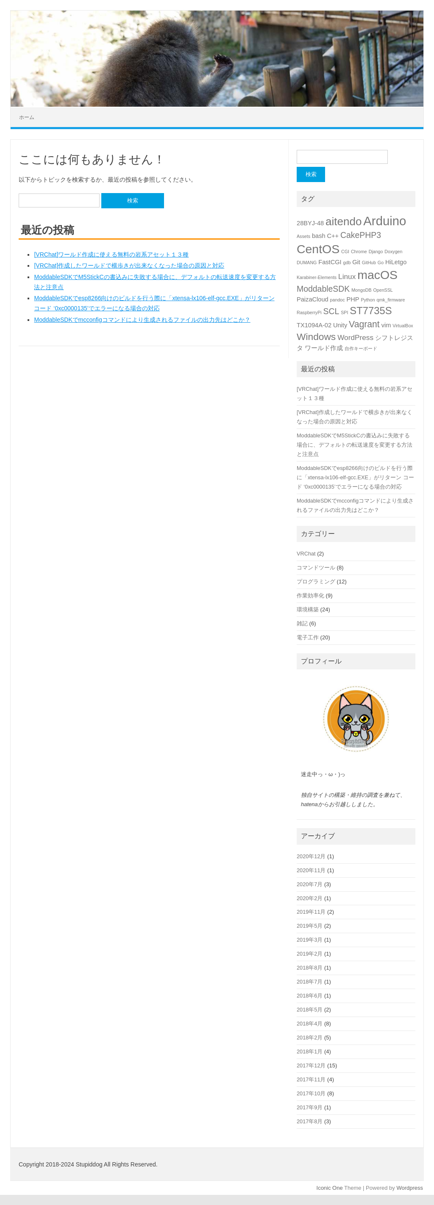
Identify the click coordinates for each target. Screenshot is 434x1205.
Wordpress (409, 1188)
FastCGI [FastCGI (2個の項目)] (329, 262)
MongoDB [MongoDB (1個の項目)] (361, 290)
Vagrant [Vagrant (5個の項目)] (364, 324)
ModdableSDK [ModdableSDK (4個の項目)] (323, 288)
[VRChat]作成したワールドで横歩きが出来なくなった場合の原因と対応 (129, 265)
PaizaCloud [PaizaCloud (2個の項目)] (312, 299)
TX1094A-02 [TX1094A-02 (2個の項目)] (314, 325)
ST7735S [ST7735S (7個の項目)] (371, 310)
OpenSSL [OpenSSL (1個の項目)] (383, 290)
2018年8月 (310, 968)
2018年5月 (310, 1009)
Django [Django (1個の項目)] (376, 251)
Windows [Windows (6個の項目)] (316, 336)
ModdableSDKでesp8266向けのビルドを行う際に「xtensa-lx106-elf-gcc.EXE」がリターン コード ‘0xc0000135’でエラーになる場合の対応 (355, 477)
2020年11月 (311, 870)
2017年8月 (310, 1121)
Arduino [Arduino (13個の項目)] (384, 221)
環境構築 (308, 609)
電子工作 (308, 637)
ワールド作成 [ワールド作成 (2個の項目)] (324, 348)
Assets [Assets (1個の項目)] (303, 236)
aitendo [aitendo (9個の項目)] (344, 221)
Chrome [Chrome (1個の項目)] (359, 251)
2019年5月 (310, 926)
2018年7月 (310, 981)
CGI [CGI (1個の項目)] (345, 251)
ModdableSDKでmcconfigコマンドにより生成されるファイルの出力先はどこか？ (142, 319)
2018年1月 (310, 1051)
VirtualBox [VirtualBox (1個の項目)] (402, 325)
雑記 (302, 623)
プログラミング (316, 581)
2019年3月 (310, 940)
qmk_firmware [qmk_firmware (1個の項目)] (390, 299)
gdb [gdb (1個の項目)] (347, 262)
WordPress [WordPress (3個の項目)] (355, 337)
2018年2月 (310, 1037)
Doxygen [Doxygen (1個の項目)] (393, 251)
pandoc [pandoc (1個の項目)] (337, 299)
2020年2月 (310, 898)
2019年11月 (311, 912)
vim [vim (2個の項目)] (386, 325)
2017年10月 (311, 1093)
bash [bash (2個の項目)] (319, 235)
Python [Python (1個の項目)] (368, 299)
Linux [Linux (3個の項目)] (347, 276)
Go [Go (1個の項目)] (381, 262)
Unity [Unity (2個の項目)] (340, 325)
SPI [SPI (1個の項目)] (344, 312)
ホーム (26, 117)
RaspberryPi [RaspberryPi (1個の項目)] (309, 312)
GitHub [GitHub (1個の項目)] (369, 262)
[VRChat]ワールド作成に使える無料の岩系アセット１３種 (111, 254)
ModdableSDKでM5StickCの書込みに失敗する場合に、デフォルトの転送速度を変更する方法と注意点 (354, 444)
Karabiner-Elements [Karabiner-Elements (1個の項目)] (317, 277)
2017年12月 (311, 1065)
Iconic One (330, 1188)
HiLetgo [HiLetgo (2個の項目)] (395, 262)
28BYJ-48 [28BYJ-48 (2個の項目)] (310, 223)
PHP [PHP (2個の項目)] (352, 299)
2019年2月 (310, 954)
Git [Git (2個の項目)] (356, 262)
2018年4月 (310, 1023)
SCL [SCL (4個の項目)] (331, 311)
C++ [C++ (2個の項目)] (333, 235)
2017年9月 (310, 1107)
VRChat (306, 553)
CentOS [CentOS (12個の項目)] (318, 249)
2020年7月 (310, 884)
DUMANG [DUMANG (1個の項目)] (307, 262)
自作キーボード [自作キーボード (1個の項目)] (361, 348)
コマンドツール (316, 567)
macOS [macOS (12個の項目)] (377, 275)
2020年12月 (311, 856)
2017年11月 (311, 1079)
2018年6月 (310, 995)
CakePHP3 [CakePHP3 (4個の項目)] (360, 235)
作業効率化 (310, 595)
